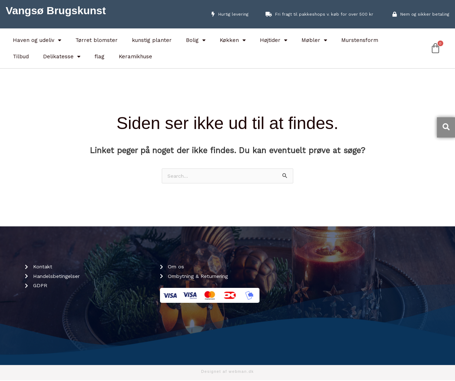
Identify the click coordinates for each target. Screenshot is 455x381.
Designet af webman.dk (227, 372)
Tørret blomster (96, 40)
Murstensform (359, 40)
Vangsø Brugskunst (56, 10)
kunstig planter (152, 40)
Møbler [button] (314, 40)
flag (100, 56)
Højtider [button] (273, 40)
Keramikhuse (135, 56)
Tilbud (21, 56)
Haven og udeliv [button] (37, 40)
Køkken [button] (233, 40)
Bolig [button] (195, 40)
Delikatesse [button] (61, 56)
